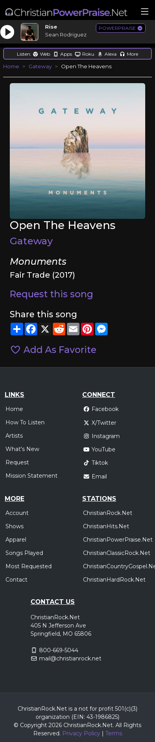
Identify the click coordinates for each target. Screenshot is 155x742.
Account (17, 513)
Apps (62, 54)
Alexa (107, 54)
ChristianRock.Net (107, 513)
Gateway (40, 66)
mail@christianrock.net (70, 658)
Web (41, 54)
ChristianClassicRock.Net (116, 553)
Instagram (101, 436)
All (118, 725)
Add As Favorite (53, 349)
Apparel (15, 539)
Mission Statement (31, 475)
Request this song (51, 294)
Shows (14, 526)
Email (95, 476)
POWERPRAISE (121, 28)
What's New (22, 449)
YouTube (99, 449)
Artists (14, 435)
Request (17, 462)
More (128, 54)
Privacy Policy (81, 733)
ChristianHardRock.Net (114, 579)
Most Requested (28, 566)
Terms (113, 733)
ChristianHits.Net (106, 526)
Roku (84, 54)
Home (11, 66)
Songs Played (24, 553)
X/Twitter (99, 423)
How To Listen (25, 422)
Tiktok (95, 463)
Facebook (101, 409)
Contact (16, 579)
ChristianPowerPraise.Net (118, 539)
